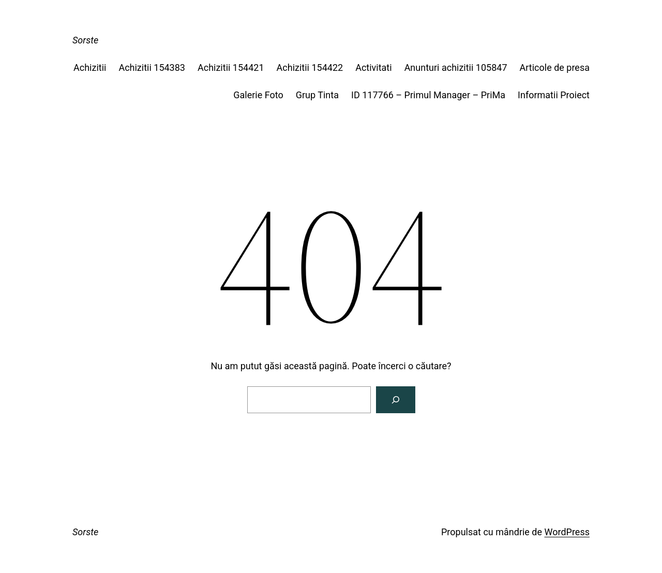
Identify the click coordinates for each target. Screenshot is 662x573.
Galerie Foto (258, 94)
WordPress (567, 531)
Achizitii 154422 (310, 67)
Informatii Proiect (554, 94)
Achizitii (89, 67)
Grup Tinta (317, 94)
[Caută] (395, 399)
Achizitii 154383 (151, 67)
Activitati (373, 67)
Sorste (85, 40)
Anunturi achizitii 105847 (455, 67)
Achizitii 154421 (231, 67)
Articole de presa (555, 67)
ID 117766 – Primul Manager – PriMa (428, 94)
